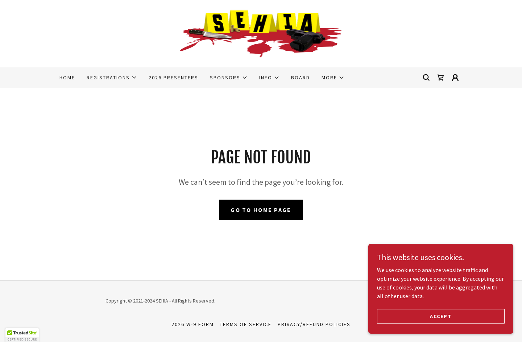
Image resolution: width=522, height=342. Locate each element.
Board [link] (300, 77)
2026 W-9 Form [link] (192, 324)
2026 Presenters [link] (173, 77)
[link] (261, 33)
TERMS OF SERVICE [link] (246, 324)
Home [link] (67, 77)
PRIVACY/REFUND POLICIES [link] (314, 324)
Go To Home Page (261, 209)
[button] (112, 77)
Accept (441, 316)
